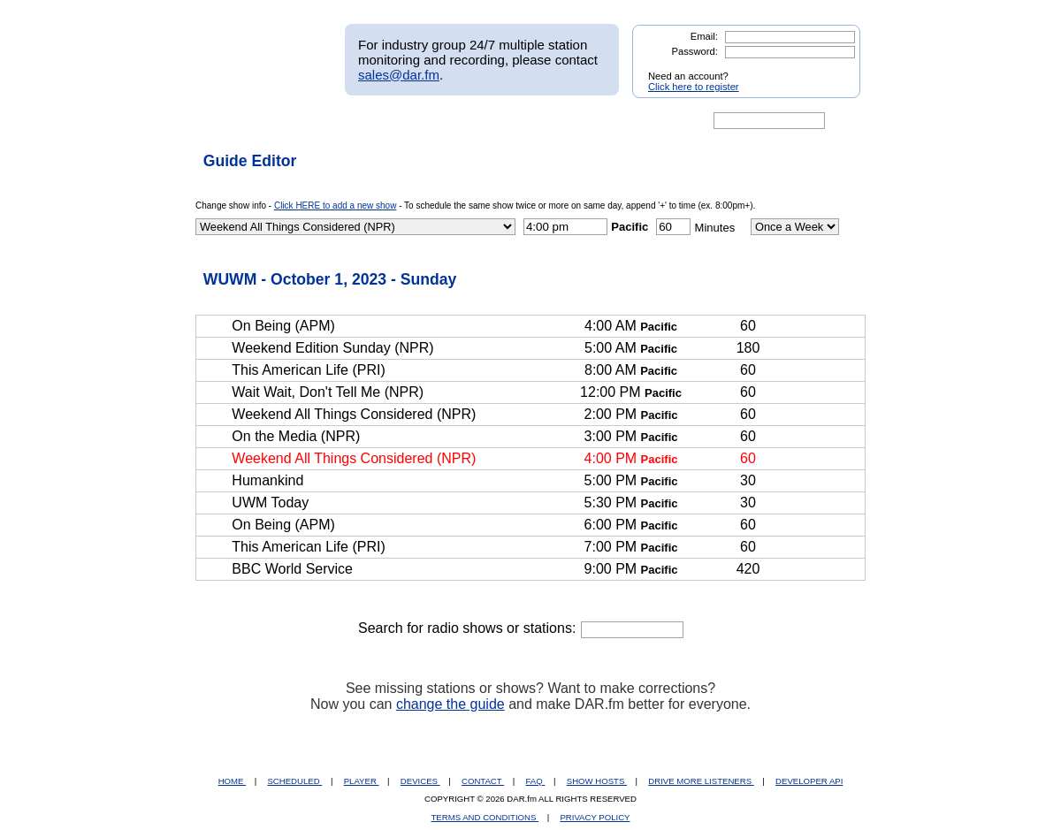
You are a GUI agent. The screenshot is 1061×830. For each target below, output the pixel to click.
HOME (232, 781)
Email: (704, 36)
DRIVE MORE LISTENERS (700, 781)
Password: (695, 51)
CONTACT (483, 781)
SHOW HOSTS (597, 781)
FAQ (536, 781)
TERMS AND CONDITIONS (485, 817)
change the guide (450, 704)
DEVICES (420, 781)
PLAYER (361, 781)
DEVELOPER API (809, 781)
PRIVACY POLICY (595, 817)
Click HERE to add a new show (335, 205)
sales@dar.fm (398, 74)
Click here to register (693, 86)
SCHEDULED (294, 781)
